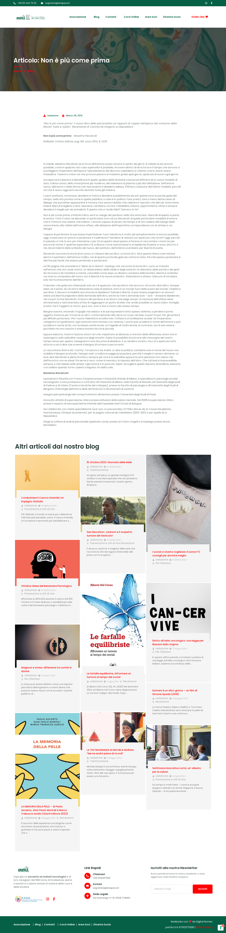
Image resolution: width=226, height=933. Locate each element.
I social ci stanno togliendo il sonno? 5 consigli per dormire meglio (176, 553)
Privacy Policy (204, 927)
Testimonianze (99, 470)
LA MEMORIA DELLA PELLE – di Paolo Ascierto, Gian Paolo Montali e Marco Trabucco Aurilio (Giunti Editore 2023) (44, 810)
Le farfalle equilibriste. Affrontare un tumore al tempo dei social (109, 675)
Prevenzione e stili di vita (39, 509)
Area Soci (151, 17)
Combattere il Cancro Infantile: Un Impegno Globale (42, 499)
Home (17, 71)
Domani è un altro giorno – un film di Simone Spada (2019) (174, 692)
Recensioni (127, 543)
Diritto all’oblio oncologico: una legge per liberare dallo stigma (178, 642)
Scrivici (97, 884)
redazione (30, 505)
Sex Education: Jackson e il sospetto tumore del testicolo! (109, 533)
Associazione (78, 17)
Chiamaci (99, 874)
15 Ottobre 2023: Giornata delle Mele (109, 462)
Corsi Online (131, 17)
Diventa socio (172, 17)
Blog (96, 17)
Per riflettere (163, 563)
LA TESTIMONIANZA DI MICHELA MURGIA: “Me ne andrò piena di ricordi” (110, 751)
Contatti (111, 17)
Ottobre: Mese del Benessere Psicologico (46, 586)
